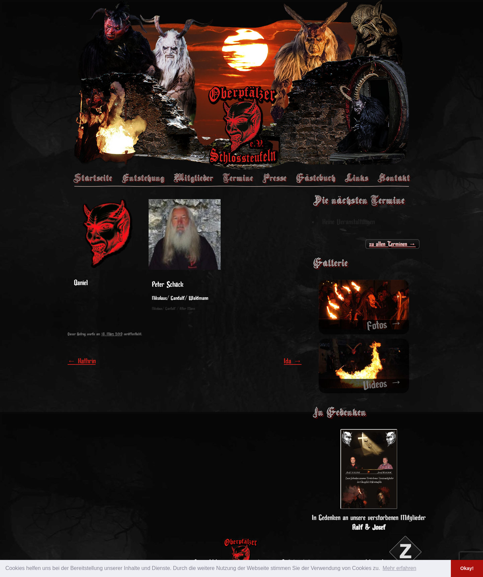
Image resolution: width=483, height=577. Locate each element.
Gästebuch (315, 177)
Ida (293, 361)
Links (356, 177)
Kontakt (394, 177)
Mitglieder (193, 177)
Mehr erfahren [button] (399, 568)
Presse (274, 177)
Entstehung (143, 177)
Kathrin (82, 361)
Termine (238, 177)
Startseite (92, 177)
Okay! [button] (467, 568)
